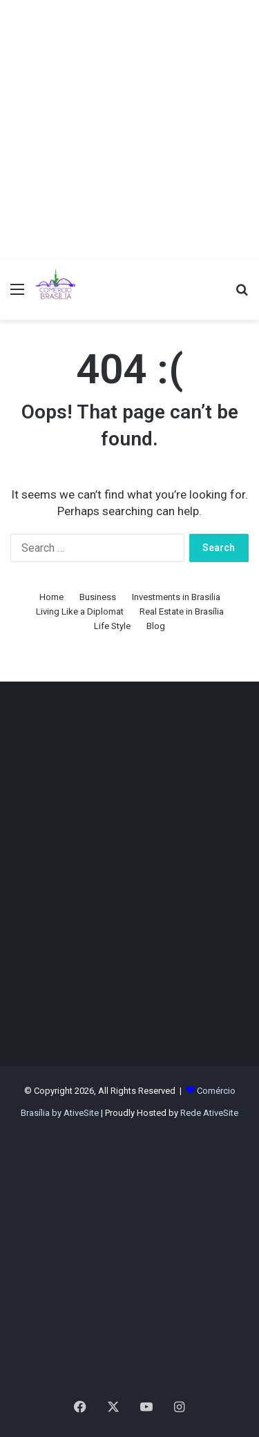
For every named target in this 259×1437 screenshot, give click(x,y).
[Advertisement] (129, 129)
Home (51, 597)
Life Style (112, 626)
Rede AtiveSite (209, 1113)
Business (97, 597)
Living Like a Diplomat (80, 611)
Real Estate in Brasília (182, 611)
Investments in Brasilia (176, 597)
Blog (155, 626)
